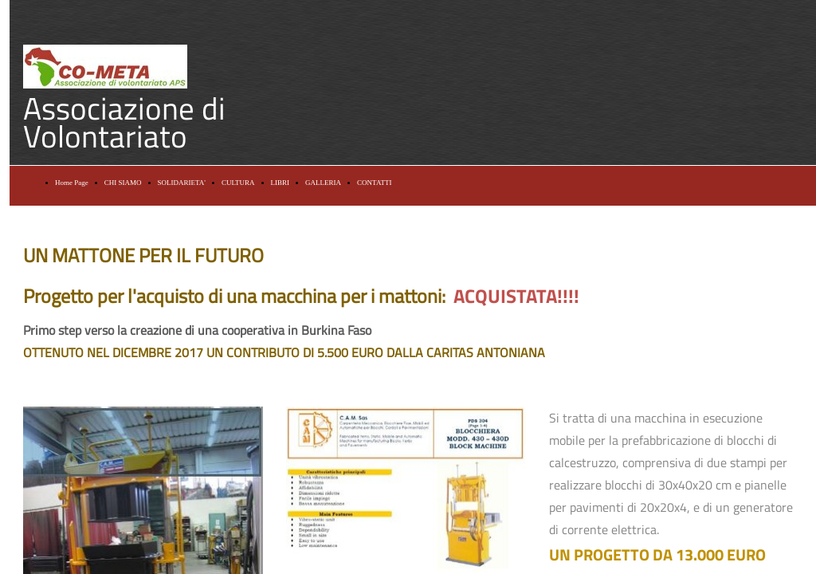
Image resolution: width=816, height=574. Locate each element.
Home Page (71, 183)
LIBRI (280, 183)
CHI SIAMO (123, 183)
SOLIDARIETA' (182, 183)
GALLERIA (323, 183)
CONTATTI (374, 183)
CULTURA (238, 183)
